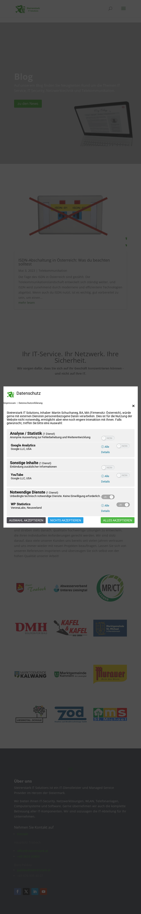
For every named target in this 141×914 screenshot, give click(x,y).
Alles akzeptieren (117, 520)
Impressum (9, 403)
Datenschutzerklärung (30, 403)
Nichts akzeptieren (65, 520)
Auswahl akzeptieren (26, 520)
